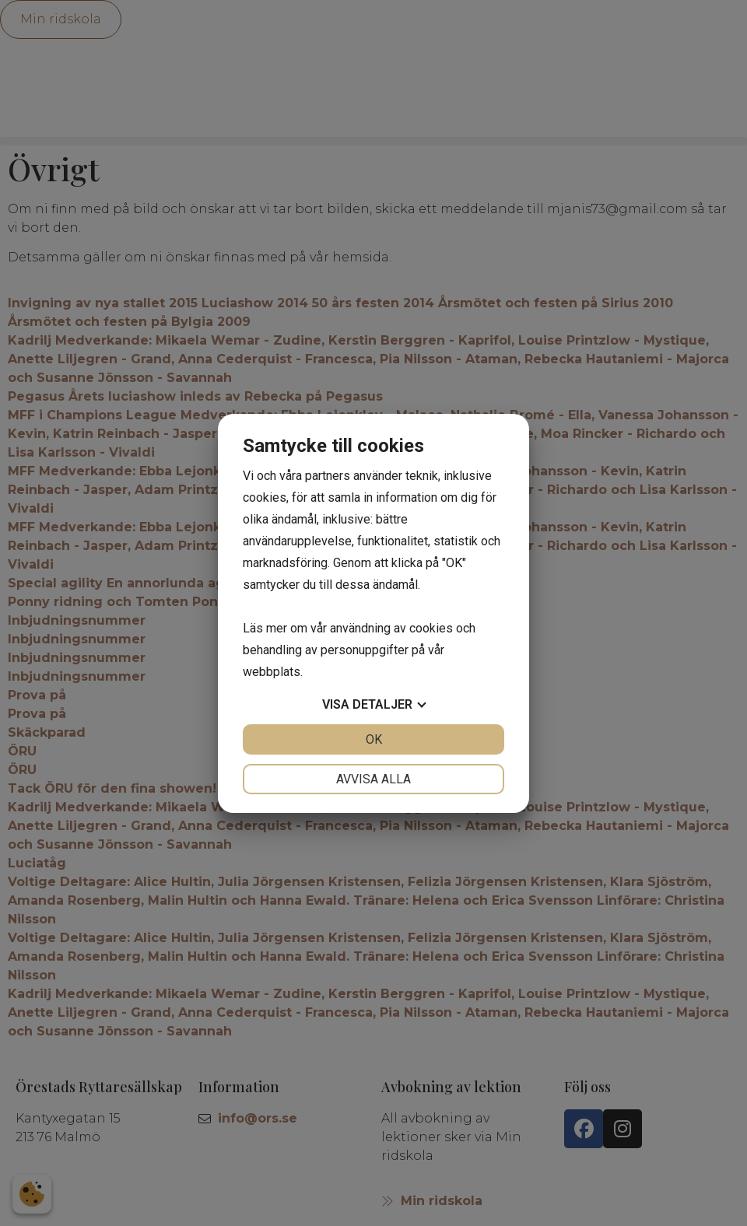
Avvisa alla (373, 779)
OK (374, 739)
